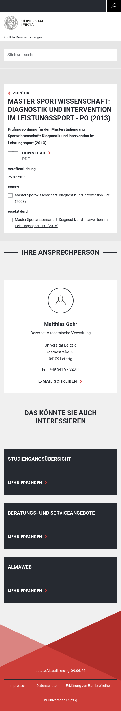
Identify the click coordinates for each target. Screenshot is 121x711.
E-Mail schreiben (57, 381)
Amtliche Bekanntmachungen (23, 37)
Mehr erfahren (25, 483)
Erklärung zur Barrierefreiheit (89, 685)
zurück (21, 93)
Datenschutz (46, 685)
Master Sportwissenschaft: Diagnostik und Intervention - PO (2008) (62, 198)
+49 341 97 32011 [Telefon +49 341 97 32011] (65, 369)
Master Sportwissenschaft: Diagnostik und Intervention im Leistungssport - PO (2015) (61, 222)
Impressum (18, 685)
